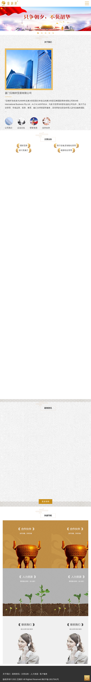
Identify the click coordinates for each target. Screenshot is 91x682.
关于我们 (6, 674)
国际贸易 (24, 145)
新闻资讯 (16, 674)
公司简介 (9, 123)
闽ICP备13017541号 (50, 679)
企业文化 (21, 123)
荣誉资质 (34, 123)
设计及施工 (24, 150)
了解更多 (45, 544)
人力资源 (34, 674)
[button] (38, 33)
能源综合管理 (67, 150)
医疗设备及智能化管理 (66, 145)
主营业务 (25, 674)
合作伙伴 (46, 123)
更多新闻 (45, 501)
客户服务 (43, 674)
